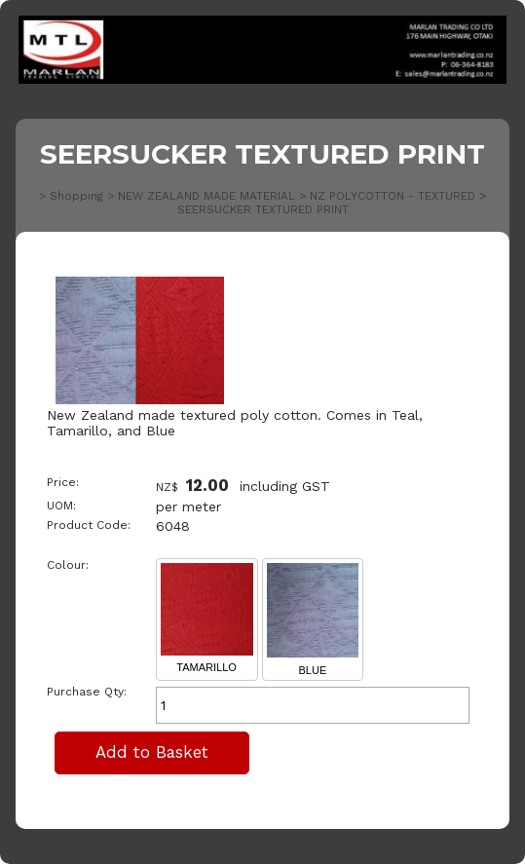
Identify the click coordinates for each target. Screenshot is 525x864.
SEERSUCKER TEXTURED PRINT (263, 209)
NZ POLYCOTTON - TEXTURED (392, 196)
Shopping (76, 196)
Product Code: (89, 525)
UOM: (61, 505)
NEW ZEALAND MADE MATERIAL (206, 196)
